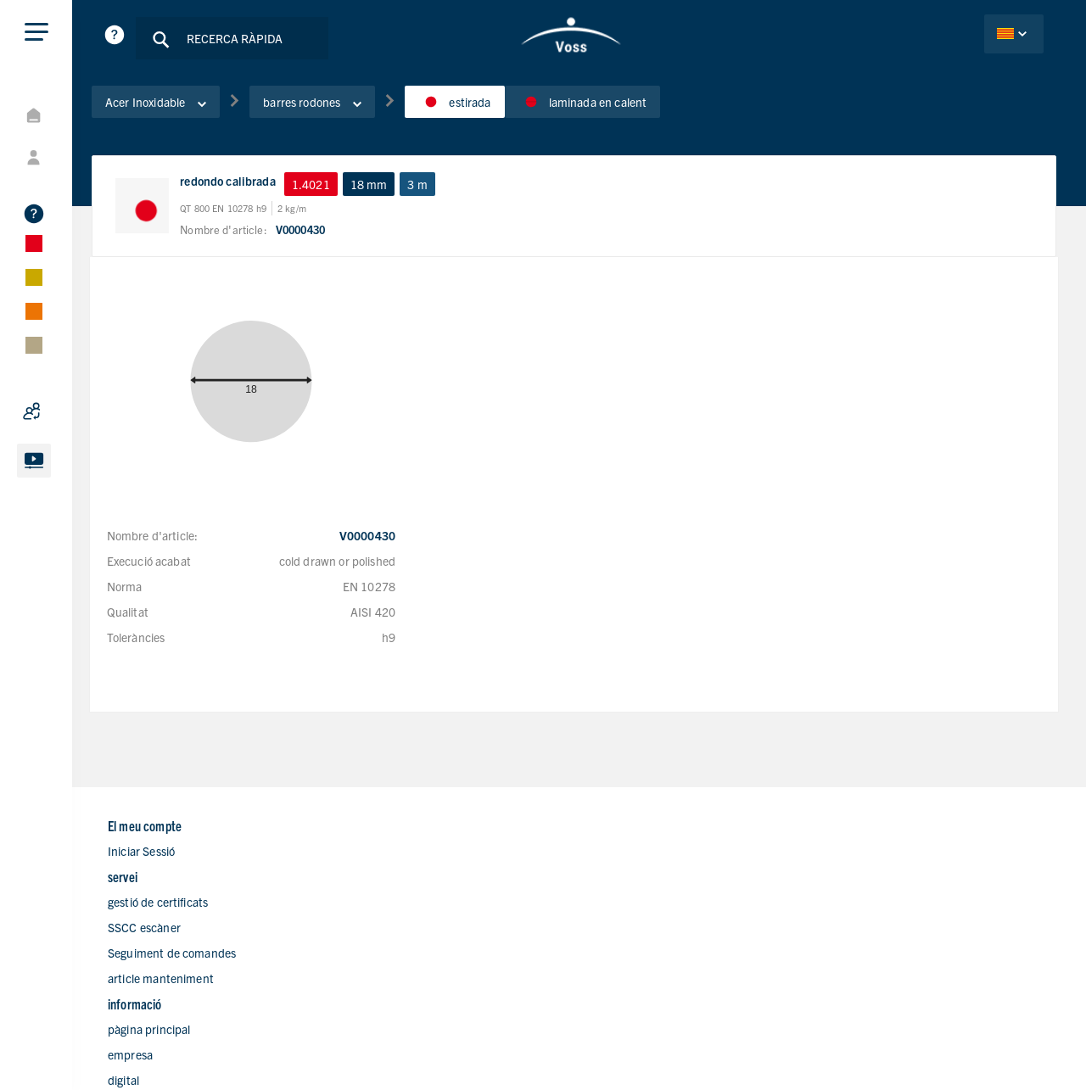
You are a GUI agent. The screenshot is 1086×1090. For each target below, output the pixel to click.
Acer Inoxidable (184, 109)
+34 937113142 (884, 865)
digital (614, 889)
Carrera (617, 939)
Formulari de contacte (655, 965)
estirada (483, 109)
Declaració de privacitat (788, 1045)
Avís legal (889, 1045)
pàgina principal (639, 838)
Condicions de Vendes (986, 1045)
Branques (623, 914)
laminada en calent (611, 109)
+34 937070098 (884, 890)
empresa (620, 863)
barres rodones (341, 109)
